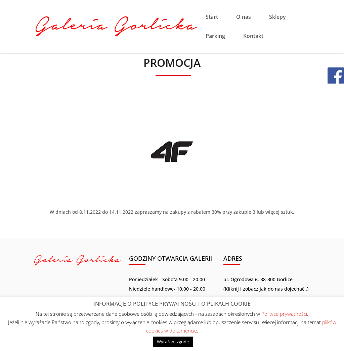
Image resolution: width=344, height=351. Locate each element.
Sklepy (277, 17)
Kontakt (253, 37)
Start (212, 17)
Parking (215, 37)
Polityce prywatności (284, 313)
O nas (243, 17)
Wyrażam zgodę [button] (173, 342)
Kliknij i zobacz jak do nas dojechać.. (266, 289)
